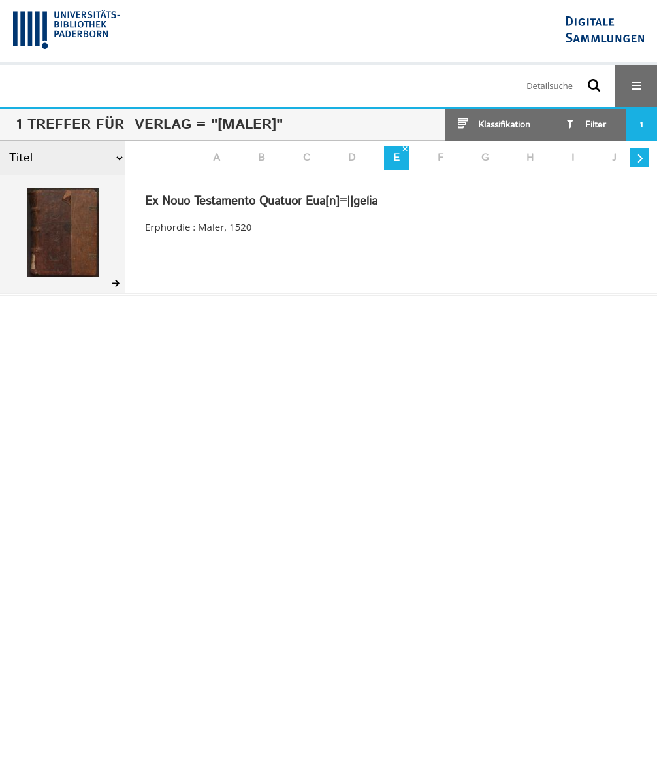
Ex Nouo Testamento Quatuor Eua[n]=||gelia (261, 202)
